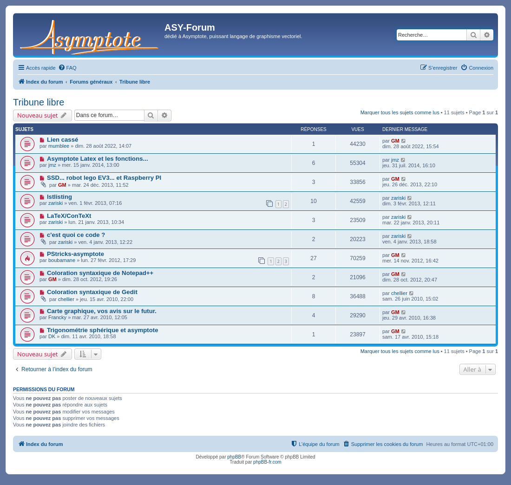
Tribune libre (38, 102)
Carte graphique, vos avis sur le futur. (102, 311)
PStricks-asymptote (75, 253)
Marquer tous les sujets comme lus (399, 112)
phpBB (234, 456)
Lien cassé (62, 139)
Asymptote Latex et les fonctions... (97, 158)
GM (395, 141)
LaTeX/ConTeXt (69, 215)
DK (51, 336)
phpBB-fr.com (267, 462)
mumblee (58, 146)
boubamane (61, 260)
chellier (66, 299)
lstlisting (59, 196)
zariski (55, 203)
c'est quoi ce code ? (76, 234)
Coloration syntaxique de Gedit (92, 291)
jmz (52, 165)
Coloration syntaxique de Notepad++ (100, 272)
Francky (57, 317)
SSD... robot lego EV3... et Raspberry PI (104, 177)
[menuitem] (67, 67)
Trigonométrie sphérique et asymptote (102, 330)
